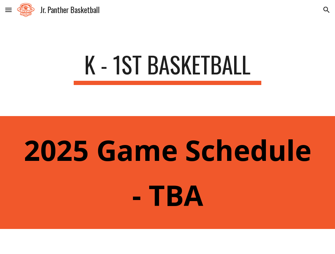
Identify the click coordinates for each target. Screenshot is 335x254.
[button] (8, 9)
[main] (167, 68)
